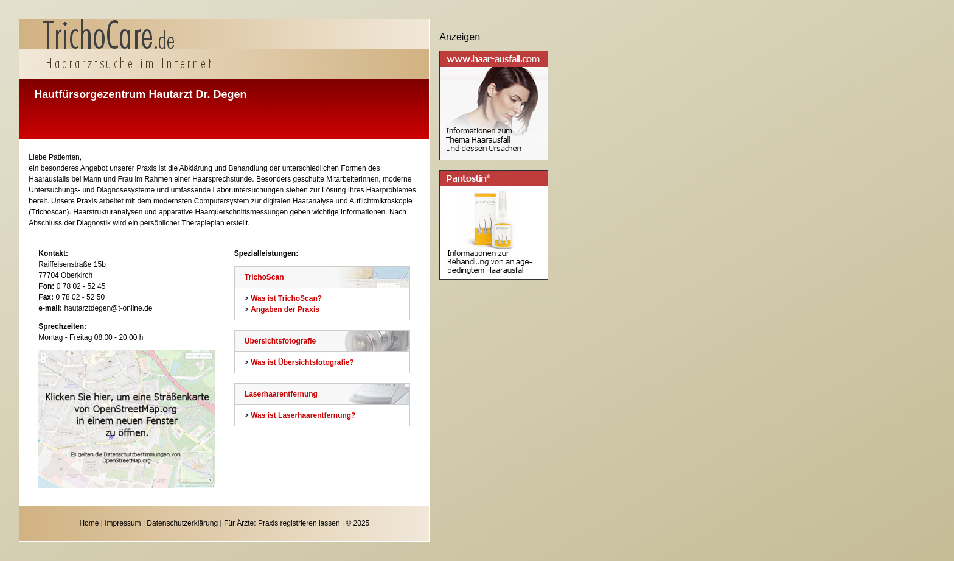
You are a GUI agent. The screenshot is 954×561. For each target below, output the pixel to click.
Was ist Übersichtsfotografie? (302, 362)
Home (89, 523)
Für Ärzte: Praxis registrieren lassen (282, 523)
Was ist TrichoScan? (286, 298)
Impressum (123, 523)
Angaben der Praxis (285, 309)
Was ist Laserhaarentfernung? (303, 415)
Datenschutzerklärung (182, 523)
